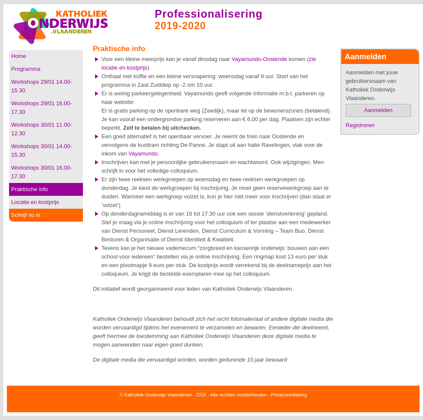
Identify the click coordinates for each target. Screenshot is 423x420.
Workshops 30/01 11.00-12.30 (41, 129)
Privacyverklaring (289, 394)
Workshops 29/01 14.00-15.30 (41, 86)
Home (18, 56)
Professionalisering (209, 14)
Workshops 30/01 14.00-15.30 (41, 150)
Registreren (360, 125)
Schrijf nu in (25, 215)
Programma (25, 69)
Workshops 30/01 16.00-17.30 (41, 172)
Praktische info (29, 189)
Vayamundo (143, 153)
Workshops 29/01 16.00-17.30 (41, 107)
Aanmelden (378, 110)
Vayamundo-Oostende (259, 59)
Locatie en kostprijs (35, 202)
